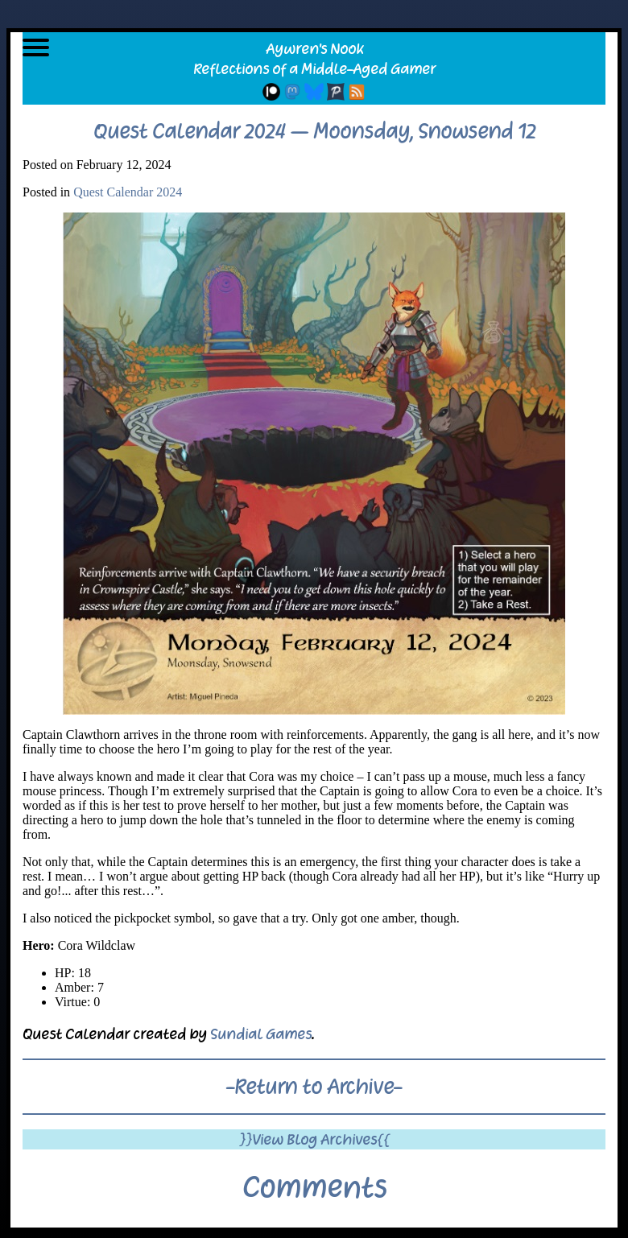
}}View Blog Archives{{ (314, 1139)
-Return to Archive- (314, 1086)
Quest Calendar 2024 (127, 192)
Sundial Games (261, 1034)
